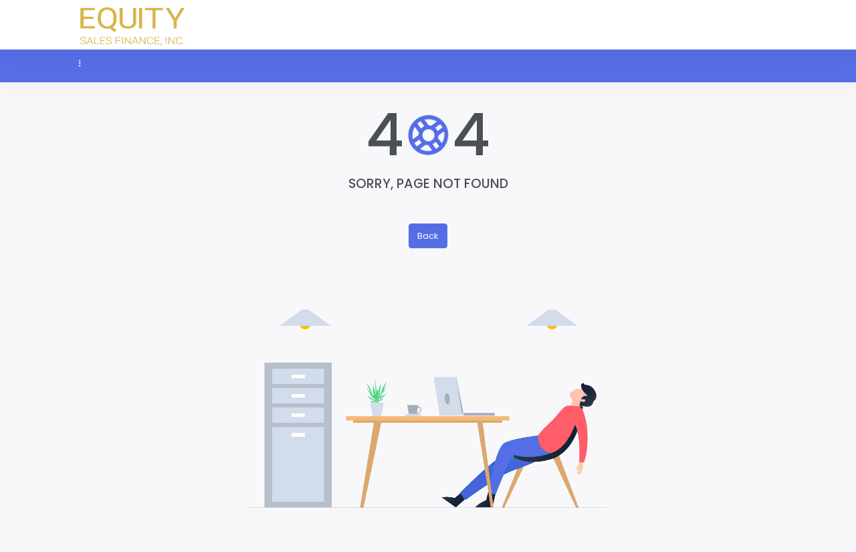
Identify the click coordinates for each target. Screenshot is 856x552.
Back (428, 235)
